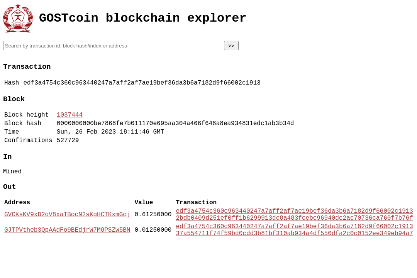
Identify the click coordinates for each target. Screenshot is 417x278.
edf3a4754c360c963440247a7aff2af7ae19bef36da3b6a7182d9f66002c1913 (294, 229)
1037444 (70, 121)
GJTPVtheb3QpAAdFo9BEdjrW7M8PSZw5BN (67, 252)
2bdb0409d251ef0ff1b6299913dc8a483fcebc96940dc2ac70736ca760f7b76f (294, 238)
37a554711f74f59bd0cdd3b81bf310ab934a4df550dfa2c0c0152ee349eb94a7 (294, 256)
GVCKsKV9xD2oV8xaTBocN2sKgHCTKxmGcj (67, 233)
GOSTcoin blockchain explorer (143, 19)
